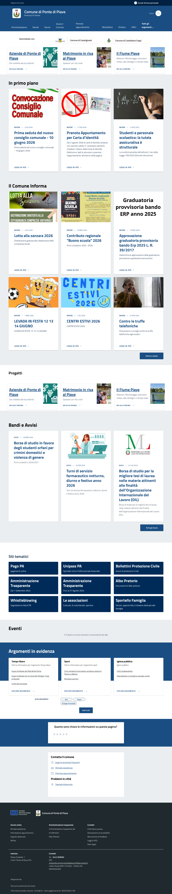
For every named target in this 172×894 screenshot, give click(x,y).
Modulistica (107, 27)
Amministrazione (19, 27)
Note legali (91, 844)
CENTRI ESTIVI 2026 (83, 321)
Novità (36, 27)
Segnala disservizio (18, 836)
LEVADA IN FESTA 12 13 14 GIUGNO (33, 323)
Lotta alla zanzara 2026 (33, 235)
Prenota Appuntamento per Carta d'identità (86, 135)
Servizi (47, 27)
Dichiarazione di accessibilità (98, 832)
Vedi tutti (86, 710)
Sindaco (122, 27)
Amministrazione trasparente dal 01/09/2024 (62, 831)
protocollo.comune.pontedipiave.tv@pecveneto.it (68, 863)
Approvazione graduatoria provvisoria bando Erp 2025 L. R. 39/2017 (138, 243)
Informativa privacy (95, 829)
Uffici (133, 27)
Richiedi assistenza (18, 829)
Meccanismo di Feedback (97, 836)
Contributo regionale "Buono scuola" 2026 (84, 238)
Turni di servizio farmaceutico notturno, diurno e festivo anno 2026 (85, 478)
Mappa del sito (16, 879)
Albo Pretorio (54, 836)
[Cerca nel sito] (158, 13)
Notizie (17, 127)
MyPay (13, 840)
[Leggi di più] (21, 167)
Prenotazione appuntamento (22, 832)
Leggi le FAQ (92, 840)
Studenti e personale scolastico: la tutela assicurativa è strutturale (136, 140)
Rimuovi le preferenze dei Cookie (23, 886)
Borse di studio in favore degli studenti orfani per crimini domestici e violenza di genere (34, 450)
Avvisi (16, 437)
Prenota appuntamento (82, 25)
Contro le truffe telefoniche (132, 323)
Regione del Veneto (17, 3)
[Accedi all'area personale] (147, 3)
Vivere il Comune (60, 25)
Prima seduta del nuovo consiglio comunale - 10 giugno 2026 (33, 137)
